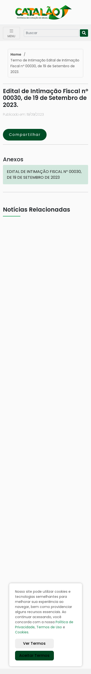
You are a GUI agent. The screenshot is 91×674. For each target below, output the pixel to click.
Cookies (21, 632)
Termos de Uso (49, 627)
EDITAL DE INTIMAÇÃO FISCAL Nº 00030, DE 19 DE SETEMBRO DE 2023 (44, 174)
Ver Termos (34, 643)
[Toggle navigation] (11, 33)
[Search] (51, 33)
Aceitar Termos (34, 655)
